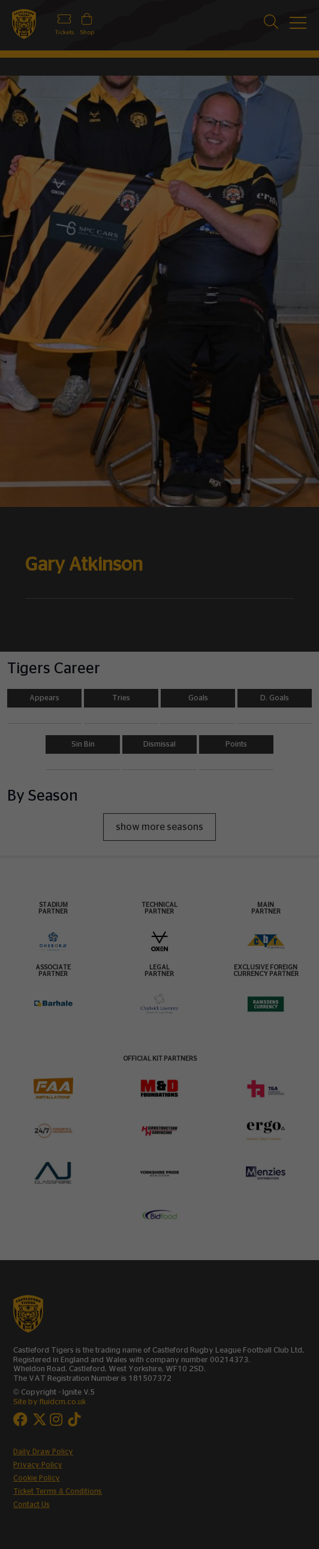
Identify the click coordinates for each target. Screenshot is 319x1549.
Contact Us (31, 1504)
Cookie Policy (36, 1478)
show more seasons (159, 827)
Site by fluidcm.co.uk (49, 1402)
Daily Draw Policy (43, 1451)
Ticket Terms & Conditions (57, 1491)
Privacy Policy (37, 1465)
